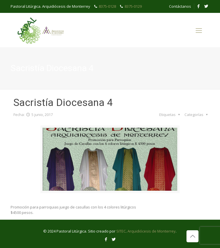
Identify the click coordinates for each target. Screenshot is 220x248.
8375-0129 (133, 6)
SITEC (121, 231)
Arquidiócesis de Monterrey (151, 231)
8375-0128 (107, 6)
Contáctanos (180, 6)
